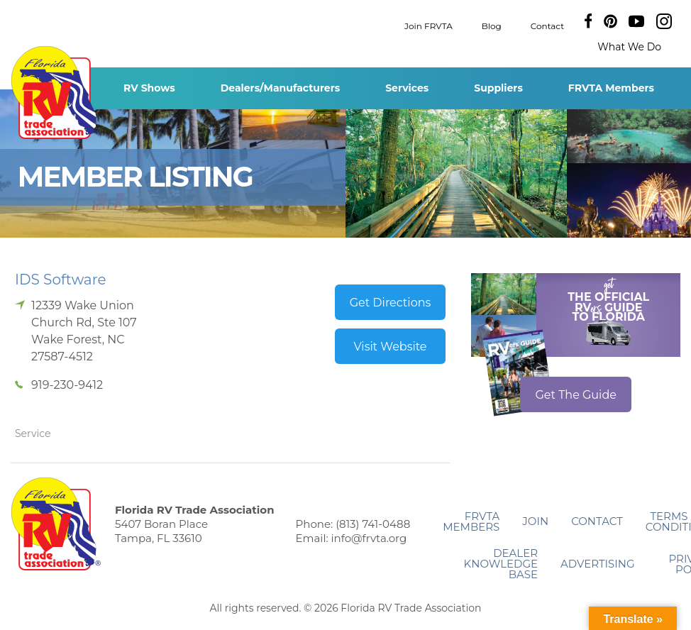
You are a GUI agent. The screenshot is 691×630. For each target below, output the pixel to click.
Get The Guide (576, 395)
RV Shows (149, 88)
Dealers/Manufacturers (280, 88)
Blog (492, 25)
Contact (547, 25)
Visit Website (389, 346)
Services (407, 88)
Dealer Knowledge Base (501, 563)
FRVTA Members (611, 88)
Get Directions (390, 302)
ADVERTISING (597, 563)
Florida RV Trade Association (56, 92)
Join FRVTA (428, 25)
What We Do (629, 46)
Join (535, 521)
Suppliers (498, 88)
